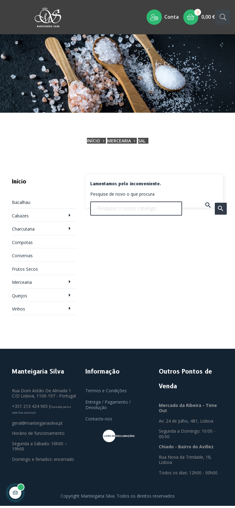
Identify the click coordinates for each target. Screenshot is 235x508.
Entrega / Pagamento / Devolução (108, 406)
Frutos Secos (25, 271)
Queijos (19, 297)
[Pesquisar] (136, 210)
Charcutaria (23, 231)
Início (19, 183)
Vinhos (18, 311)
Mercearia (22, 284)
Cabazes (20, 217)
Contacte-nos (98, 421)
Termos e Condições (106, 392)
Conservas (22, 258)
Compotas (22, 244)
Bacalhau (21, 204)
